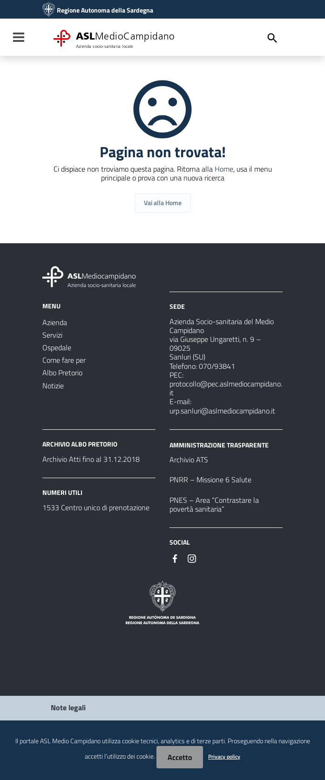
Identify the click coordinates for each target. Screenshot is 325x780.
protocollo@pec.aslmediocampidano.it (225, 388)
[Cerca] (272, 38)
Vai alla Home (163, 202)
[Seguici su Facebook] (175, 557)
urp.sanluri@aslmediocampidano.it (222, 410)
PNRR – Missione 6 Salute (210, 479)
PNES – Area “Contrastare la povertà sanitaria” (214, 504)
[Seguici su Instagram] (191, 557)
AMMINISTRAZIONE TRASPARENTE (219, 444)
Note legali (68, 707)
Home (224, 168)
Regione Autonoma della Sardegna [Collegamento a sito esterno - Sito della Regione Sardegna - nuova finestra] (105, 10)
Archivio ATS (188, 459)
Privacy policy (224, 756)
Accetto (180, 757)
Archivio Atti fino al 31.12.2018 (91, 459)
